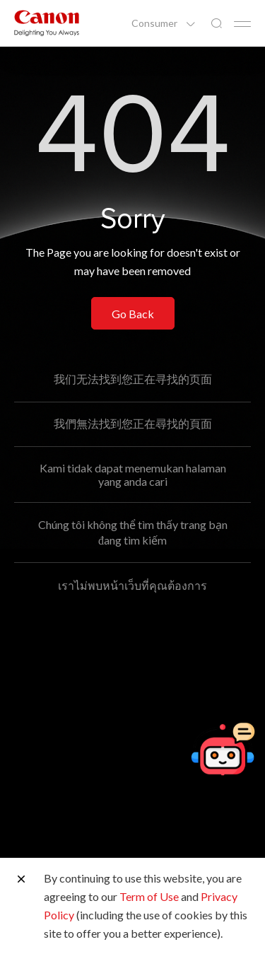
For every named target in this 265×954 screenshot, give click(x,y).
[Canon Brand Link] (46, 23)
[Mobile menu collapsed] (242, 24)
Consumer (155, 23)
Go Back (133, 313)
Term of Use (149, 896)
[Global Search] (216, 24)
